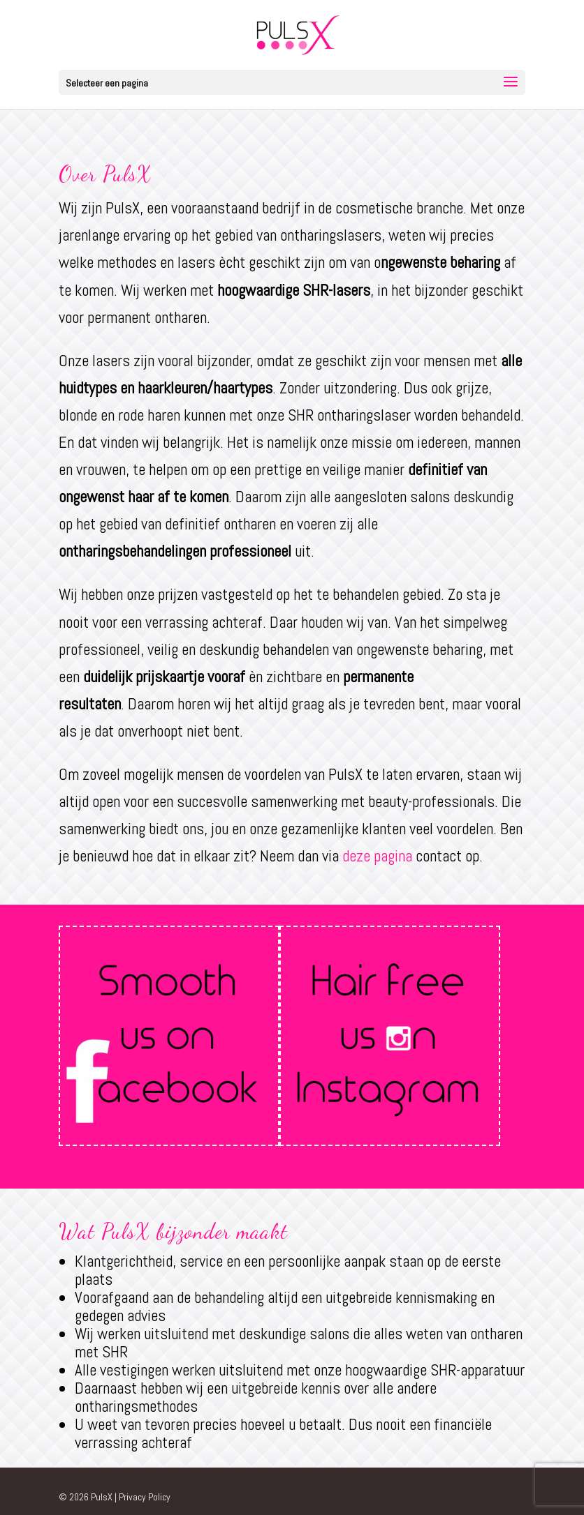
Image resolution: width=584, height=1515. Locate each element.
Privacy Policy (144, 1497)
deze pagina (377, 855)
